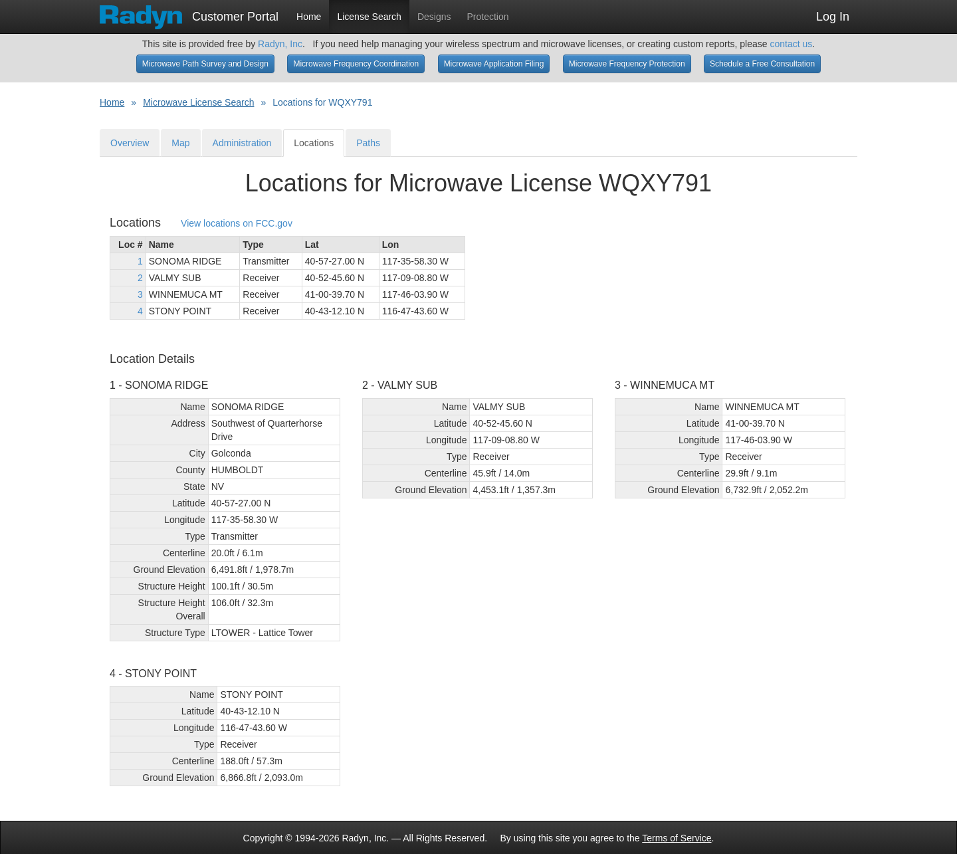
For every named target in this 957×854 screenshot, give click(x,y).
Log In (832, 16)
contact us (791, 44)
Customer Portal (189, 12)
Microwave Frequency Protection (627, 63)
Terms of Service (676, 838)
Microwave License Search (198, 102)
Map (180, 143)
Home (308, 16)
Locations (314, 143)
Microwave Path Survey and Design (205, 63)
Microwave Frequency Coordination (356, 63)
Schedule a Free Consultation (762, 63)
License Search (369, 16)
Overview (129, 143)
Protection (488, 16)
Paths (368, 143)
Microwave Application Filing (494, 63)
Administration (242, 143)
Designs (434, 16)
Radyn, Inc (280, 44)
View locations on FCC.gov (236, 224)
